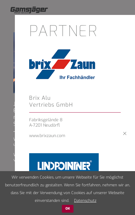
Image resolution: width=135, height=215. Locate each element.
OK (67, 208)
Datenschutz (85, 200)
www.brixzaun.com (47, 136)
